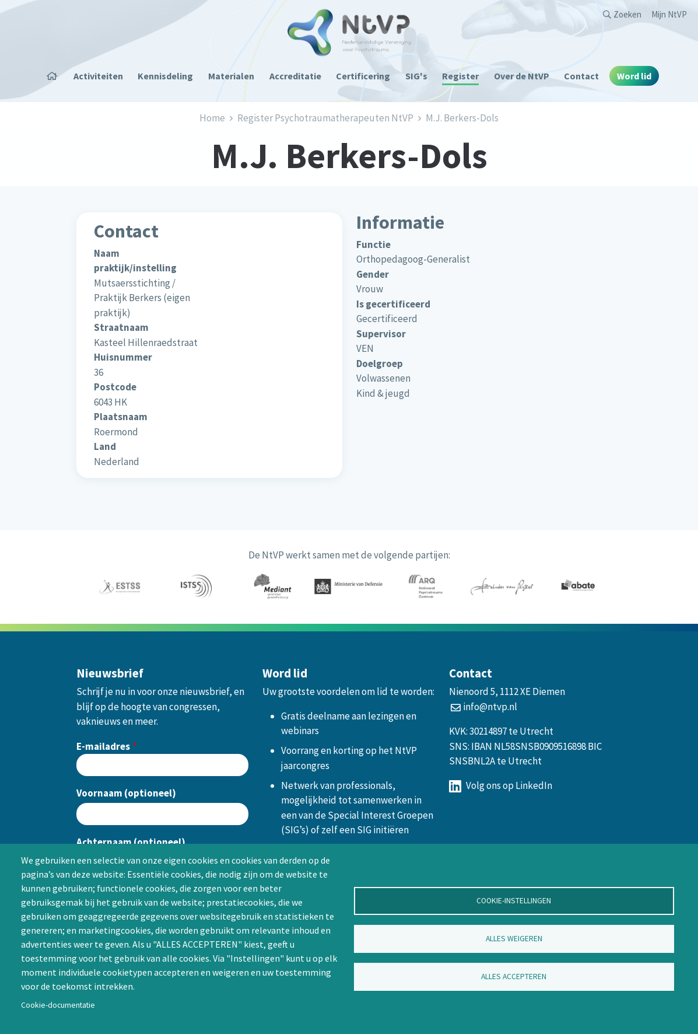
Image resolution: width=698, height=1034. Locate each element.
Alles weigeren (514, 939)
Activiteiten (98, 76)
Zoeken (627, 14)
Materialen (231, 76)
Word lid (634, 76)
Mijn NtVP (669, 14)
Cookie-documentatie (58, 1005)
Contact (581, 76)
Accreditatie (295, 76)
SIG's (416, 76)
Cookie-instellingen (513, 901)
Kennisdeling (165, 76)
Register (460, 76)
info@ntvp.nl (490, 706)
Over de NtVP (521, 76)
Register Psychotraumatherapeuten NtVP (325, 117)
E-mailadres (103, 746)
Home (56, 76)
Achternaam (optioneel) (130, 842)
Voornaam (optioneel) (126, 793)
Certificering (363, 76)
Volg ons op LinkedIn (500, 785)
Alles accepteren (513, 976)
